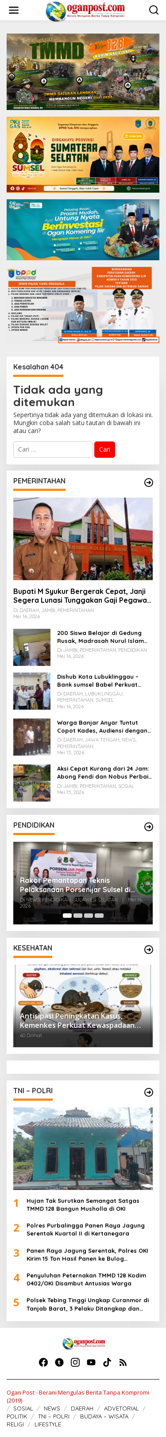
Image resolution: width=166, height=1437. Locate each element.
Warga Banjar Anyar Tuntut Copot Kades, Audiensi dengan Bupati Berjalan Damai (102, 726)
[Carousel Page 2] (77, 915)
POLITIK (17, 1416)
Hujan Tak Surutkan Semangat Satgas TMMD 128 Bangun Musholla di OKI (83, 1204)
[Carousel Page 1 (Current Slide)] (67, 915)
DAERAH (82, 1408)
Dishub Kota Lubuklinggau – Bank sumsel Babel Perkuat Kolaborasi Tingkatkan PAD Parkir (98, 680)
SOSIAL (23, 1408)
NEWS (52, 1408)
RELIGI (15, 1424)
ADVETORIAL (121, 1408)
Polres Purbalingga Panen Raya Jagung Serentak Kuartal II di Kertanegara (86, 1229)
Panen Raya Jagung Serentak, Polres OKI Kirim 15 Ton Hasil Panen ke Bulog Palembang (87, 1254)
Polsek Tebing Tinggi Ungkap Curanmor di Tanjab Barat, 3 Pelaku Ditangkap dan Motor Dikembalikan (88, 1304)
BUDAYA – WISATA (104, 1416)
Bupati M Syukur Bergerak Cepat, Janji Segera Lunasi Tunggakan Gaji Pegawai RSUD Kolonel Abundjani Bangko (81, 596)
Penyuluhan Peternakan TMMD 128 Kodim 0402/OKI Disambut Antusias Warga (86, 1279)
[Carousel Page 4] (99, 915)
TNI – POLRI (53, 1416)
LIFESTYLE (48, 1424)
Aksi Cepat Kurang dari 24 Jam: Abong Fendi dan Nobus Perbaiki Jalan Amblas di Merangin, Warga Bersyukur (105, 772)
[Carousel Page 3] (88, 915)
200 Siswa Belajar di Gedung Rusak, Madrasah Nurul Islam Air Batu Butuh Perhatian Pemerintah (100, 637)
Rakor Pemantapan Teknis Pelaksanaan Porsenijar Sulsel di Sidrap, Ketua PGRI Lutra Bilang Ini (79, 885)
